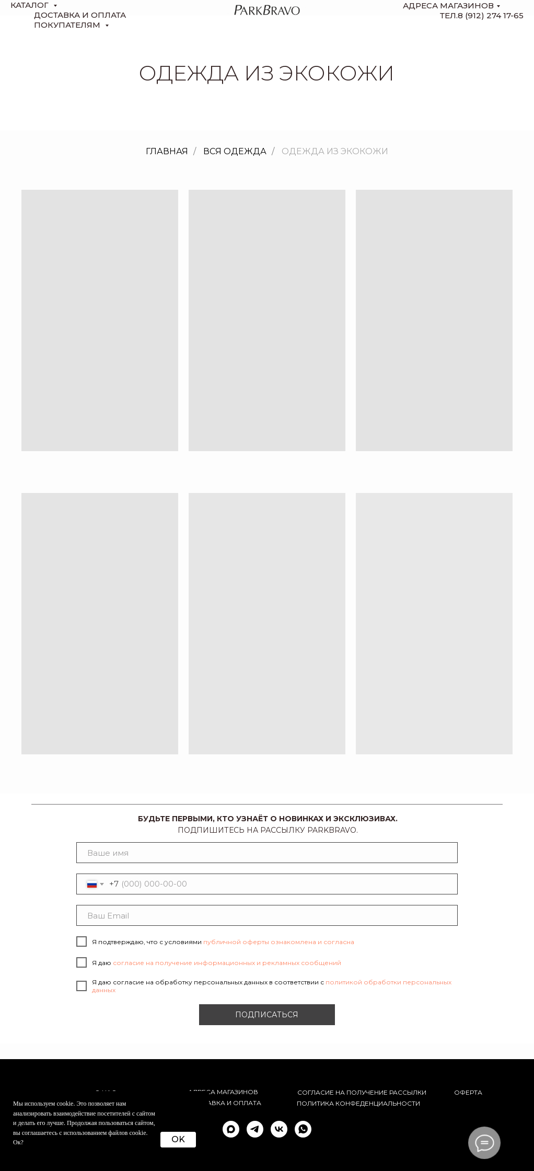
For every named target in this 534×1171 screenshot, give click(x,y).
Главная (167, 151)
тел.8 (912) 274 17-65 (482, 15)
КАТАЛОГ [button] (30, 5)
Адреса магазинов (448, 5)
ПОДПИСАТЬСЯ (266, 1014)
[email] (267, 915)
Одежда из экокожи (335, 151)
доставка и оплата (80, 15)
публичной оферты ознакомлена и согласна (278, 942)
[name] (267, 852)
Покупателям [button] (68, 25)
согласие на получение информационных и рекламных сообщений (227, 963)
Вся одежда (234, 151)
